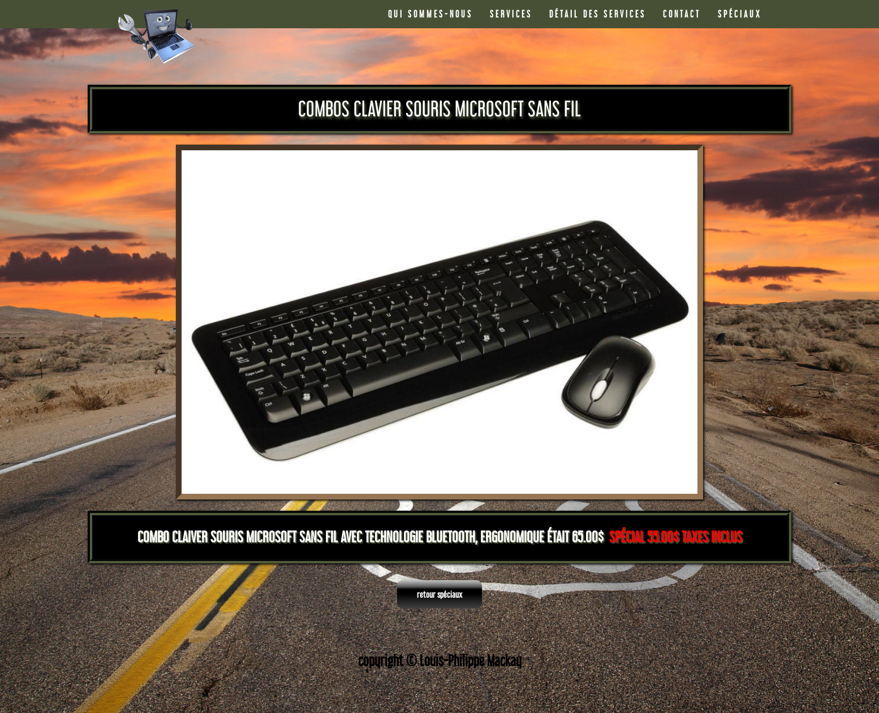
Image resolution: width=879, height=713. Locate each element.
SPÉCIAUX (740, 13)
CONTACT (682, 13)
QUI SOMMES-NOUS (430, 13)
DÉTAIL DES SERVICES (597, 13)
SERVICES (511, 13)
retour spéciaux (439, 594)
